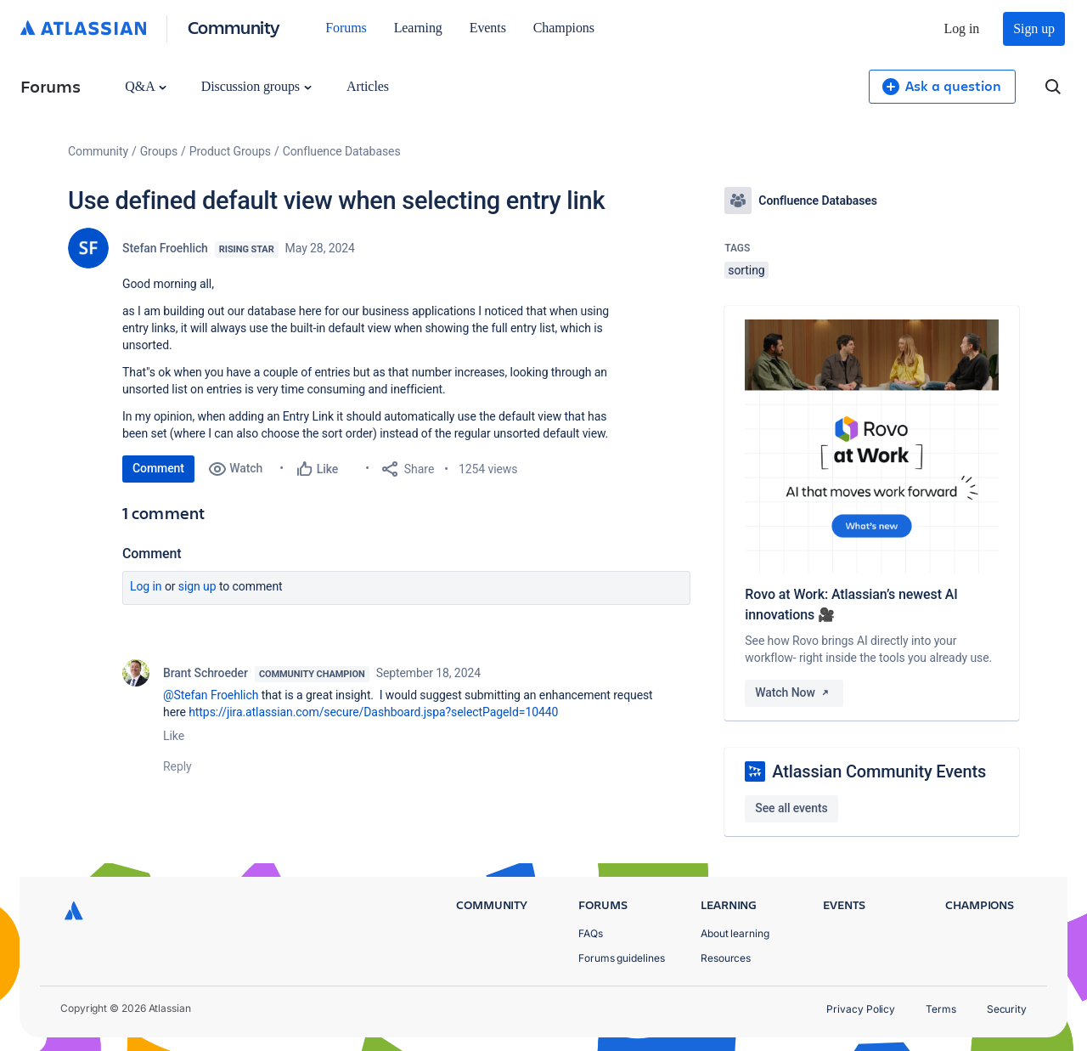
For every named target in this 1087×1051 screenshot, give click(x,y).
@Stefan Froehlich (210, 695)
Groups (158, 151)
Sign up (1034, 28)
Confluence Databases (342, 151)
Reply (177, 766)
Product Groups (230, 151)
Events (488, 27)
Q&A (145, 86)
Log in (962, 28)
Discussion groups (256, 86)
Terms (941, 1009)
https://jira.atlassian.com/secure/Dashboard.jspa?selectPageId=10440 (373, 712)
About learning (735, 933)
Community (234, 26)
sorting (746, 270)
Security (1007, 1009)
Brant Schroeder (205, 673)
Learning (418, 27)
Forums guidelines (621, 958)
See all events (791, 808)
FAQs (590, 933)
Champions (563, 27)
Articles (367, 86)
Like (173, 736)
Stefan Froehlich (165, 248)
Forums (345, 27)
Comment (158, 468)
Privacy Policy (860, 1009)
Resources (726, 958)
